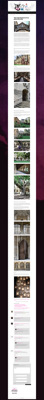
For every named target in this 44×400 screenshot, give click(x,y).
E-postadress (15, 378)
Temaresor (20, 308)
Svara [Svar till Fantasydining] (16, 333)
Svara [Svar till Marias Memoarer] (15, 315)
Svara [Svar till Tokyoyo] (15, 355)
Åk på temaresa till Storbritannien (18, 306)
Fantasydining (23, 308)
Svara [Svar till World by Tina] (15, 340)
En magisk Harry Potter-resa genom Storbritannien (20, 304)
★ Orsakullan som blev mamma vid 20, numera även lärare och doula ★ (20, 323)
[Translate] (15, 314)
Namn (15, 375)
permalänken (27, 308)
